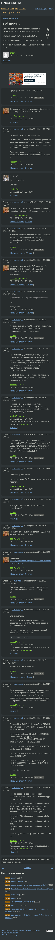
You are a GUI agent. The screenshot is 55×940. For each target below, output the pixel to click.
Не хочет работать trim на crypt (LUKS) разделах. (32, 889)
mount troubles (17, 881)
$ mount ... (15, 905)
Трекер (11, 12)
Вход (51, 8)
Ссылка (6, 61)
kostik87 (13, 162)
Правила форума (18, 930)
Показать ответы (17, 253)
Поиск (19, 12)
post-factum (15, 116)
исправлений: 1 (25, 424)
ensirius (13, 53)
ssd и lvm (15, 895)
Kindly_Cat (14, 189)
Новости (5, 8)
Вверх (49, 931)
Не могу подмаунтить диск (22, 902)
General (15, 18)
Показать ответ (17, 101)
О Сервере (6, 930)
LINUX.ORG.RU (11, 3)
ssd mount (11, 23)
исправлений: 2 (25, 650)
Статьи (22, 8)
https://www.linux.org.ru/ (10, 935)
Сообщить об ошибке (10, 933)
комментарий (17, 129)
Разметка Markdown (33, 930)
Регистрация (41, 8)
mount (13, 878)
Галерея (14, 8)
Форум (4, 12)
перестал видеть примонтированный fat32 (29, 885)
